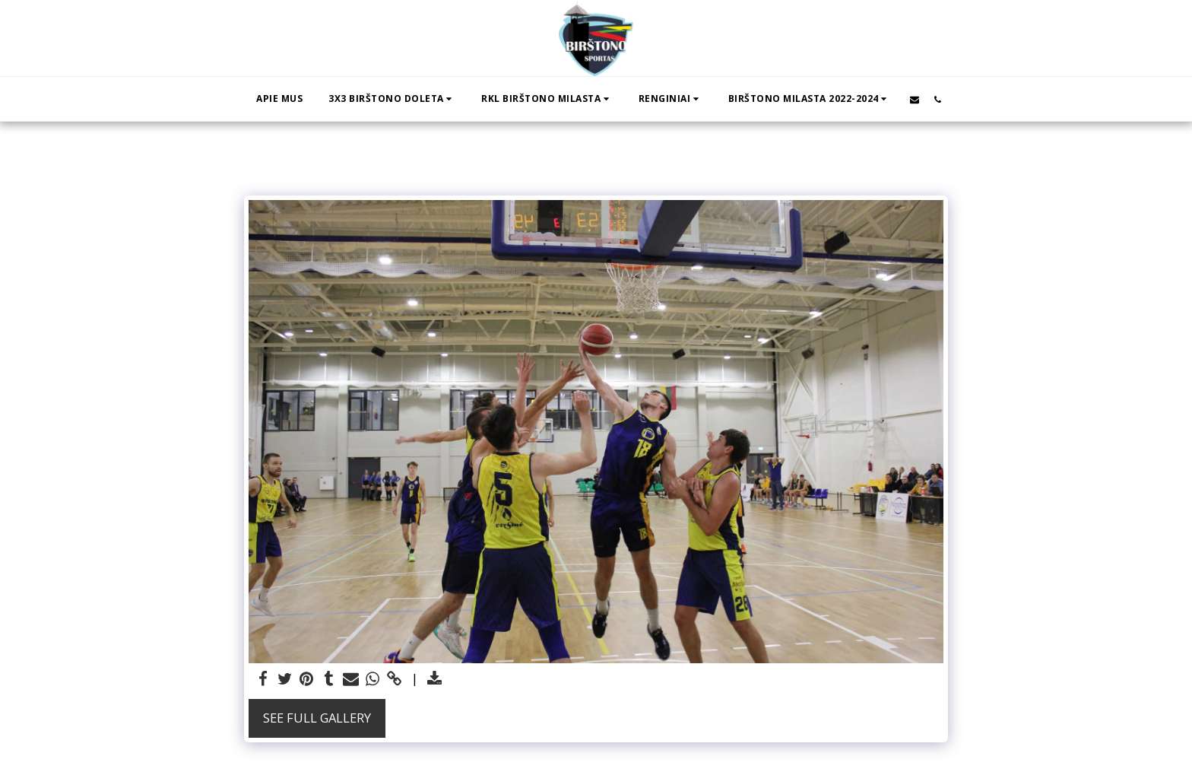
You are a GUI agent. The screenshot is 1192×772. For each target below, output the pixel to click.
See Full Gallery (317, 717)
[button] (392, 99)
